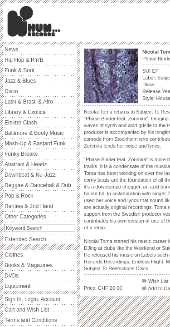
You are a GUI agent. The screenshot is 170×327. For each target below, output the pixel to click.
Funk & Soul (19, 70)
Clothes (14, 255)
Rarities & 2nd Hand (29, 206)
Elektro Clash (21, 122)
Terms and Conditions (31, 320)
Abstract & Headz (26, 164)
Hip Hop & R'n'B (24, 60)
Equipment (17, 286)
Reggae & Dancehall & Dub (38, 185)
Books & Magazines (29, 265)
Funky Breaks (21, 154)
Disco (11, 91)
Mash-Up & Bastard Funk (35, 143)
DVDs (12, 275)
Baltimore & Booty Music (34, 133)
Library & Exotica (25, 112)
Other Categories (25, 216)
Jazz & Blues (20, 81)
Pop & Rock (19, 196)
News (11, 49)
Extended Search (25, 239)
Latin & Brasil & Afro (29, 102)
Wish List (155, 281)
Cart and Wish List (27, 310)
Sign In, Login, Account (32, 299)
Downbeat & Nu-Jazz (30, 175)
